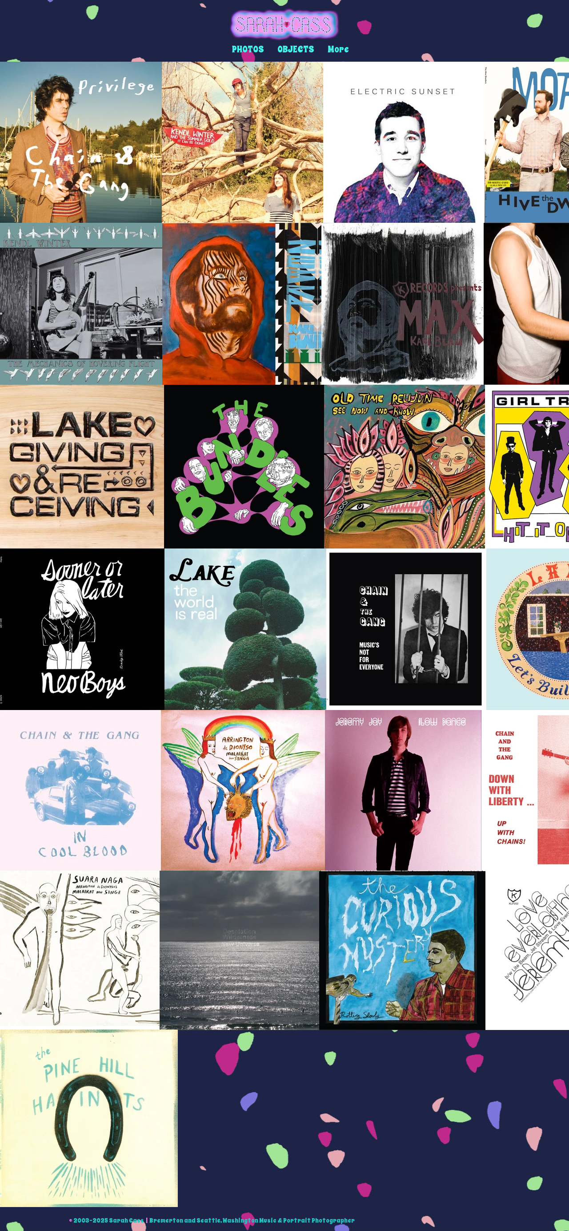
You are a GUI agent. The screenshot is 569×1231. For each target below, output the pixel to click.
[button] (248, 49)
